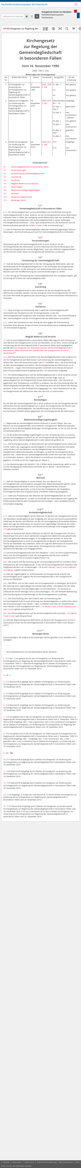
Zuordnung (16, 177)
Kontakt (6, 1162)
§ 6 (5, 183)
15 (43, 225)
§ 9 (5, 193)
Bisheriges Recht (18, 200)
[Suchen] (37, 16)
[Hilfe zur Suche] (27, 16)
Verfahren (15, 180)
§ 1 (5, 167)
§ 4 (5, 177)
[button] (60, 28)
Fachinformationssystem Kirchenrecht (24, 4)
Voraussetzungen (18, 170)
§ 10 (5, 197)
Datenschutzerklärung (46, 1162)
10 (5, 759)
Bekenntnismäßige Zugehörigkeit (25, 190)
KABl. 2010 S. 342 (46, 102)
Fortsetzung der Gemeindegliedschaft (27, 173)
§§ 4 (41, 567)
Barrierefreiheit (66, 1162)
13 (5, 794)
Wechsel (15, 193)
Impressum (29, 1162)
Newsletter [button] (17, 1162)
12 (5, 783)
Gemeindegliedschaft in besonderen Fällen (30, 167)
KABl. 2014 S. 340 (46, 143)
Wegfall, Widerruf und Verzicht (24, 183)
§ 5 (5, 180)
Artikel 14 (33, 225)
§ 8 (5, 190)
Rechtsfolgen (17, 187)
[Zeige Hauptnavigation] (76, 4)
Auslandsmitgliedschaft (21, 197)
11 (5, 771)
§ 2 (5, 170)
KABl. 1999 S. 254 (46, 85)
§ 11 (5, 200)
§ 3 (5, 173)
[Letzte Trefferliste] (31, 16)
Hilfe (78, 1162)
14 (5, 806)
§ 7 (5, 187)
